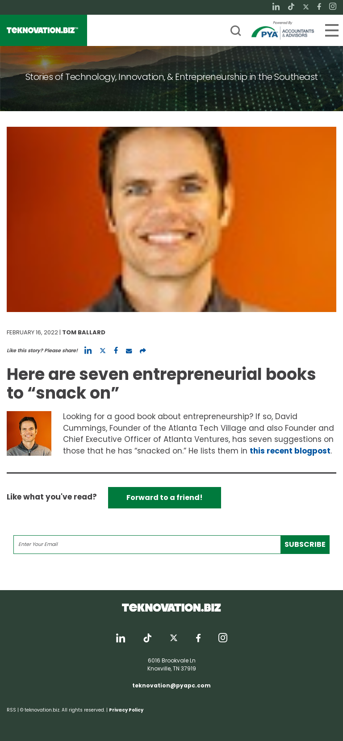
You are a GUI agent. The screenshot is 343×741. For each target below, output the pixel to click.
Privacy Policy (126, 710)
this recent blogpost (290, 450)
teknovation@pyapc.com (171, 685)
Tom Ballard (83, 332)
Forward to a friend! (164, 497)
